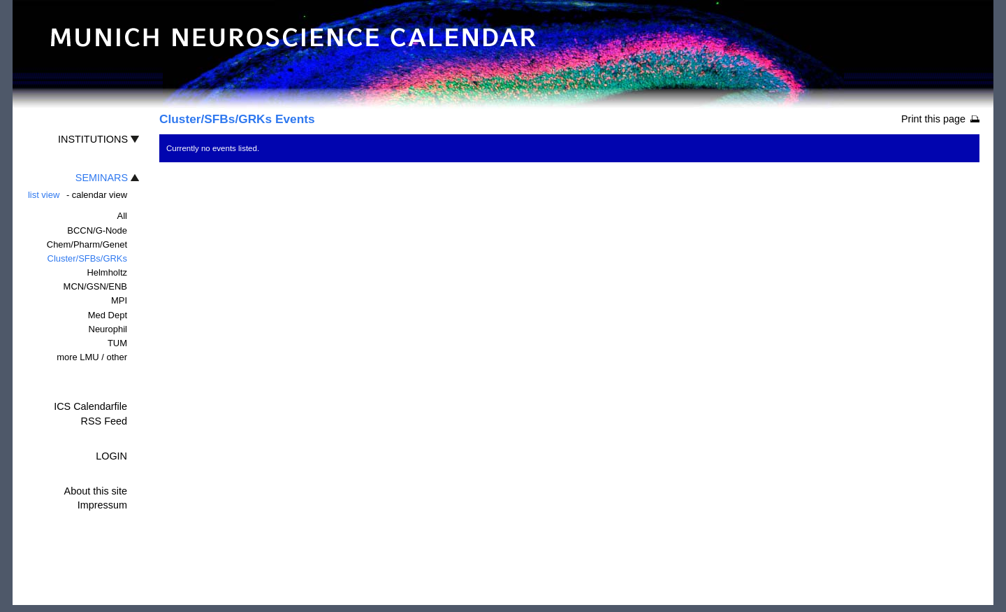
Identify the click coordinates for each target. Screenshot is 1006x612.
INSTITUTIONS (93, 139)
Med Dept (107, 315)
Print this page (933, 118)
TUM (117, 343)
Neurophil (108, 329)
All (122, 216)
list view (43, 195)
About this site (95, 491)
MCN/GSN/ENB (95, 286)
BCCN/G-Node (97, 230)
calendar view (99, 195)
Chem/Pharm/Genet (87, 244)
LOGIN (111, 456)
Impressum (102, 505)
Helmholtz (107, 272)
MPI (119, 300)
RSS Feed (104, 421)
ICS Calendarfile (90, 406)
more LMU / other (92, 357)
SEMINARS (101, 177)
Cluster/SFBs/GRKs (87, 258)
